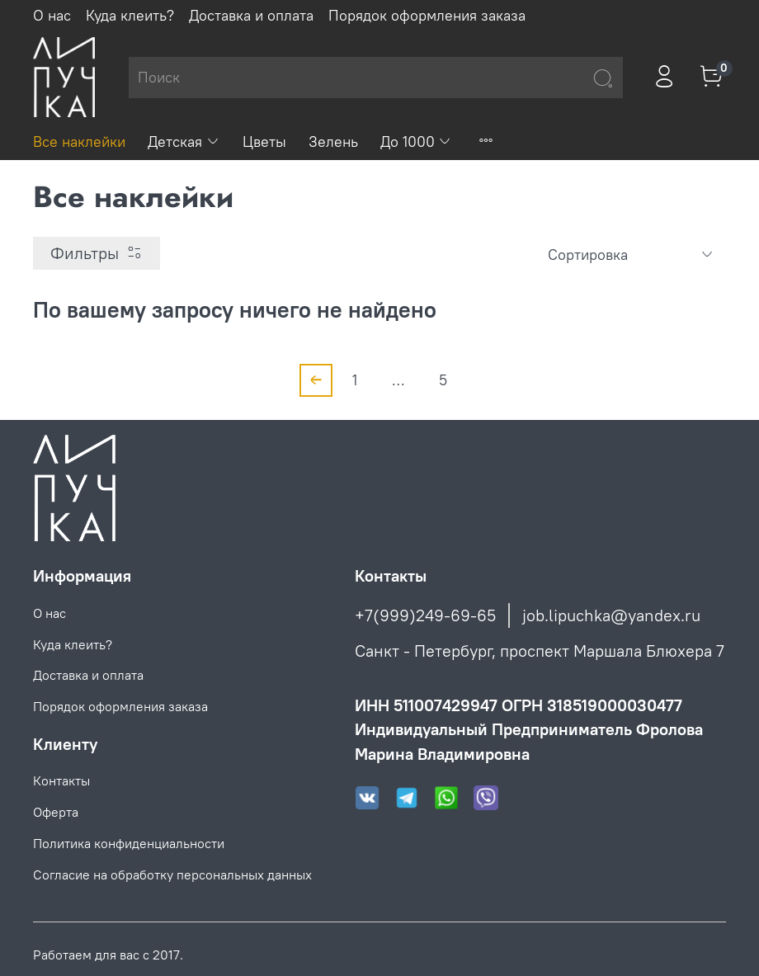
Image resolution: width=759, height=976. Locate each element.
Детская (184, 141)
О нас (52, 15)
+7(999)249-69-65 (425, 615)
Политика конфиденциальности (128, 843)
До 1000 (416, 141)
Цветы (264, 141)
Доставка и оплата (251, 15)
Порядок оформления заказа (427, 15)
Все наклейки (79, 141)
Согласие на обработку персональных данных (172, 874)
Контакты (61, 780)
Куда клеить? (130, 15)
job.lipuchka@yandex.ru (611, 615)
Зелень (333, 141)
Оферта (55, 812)
